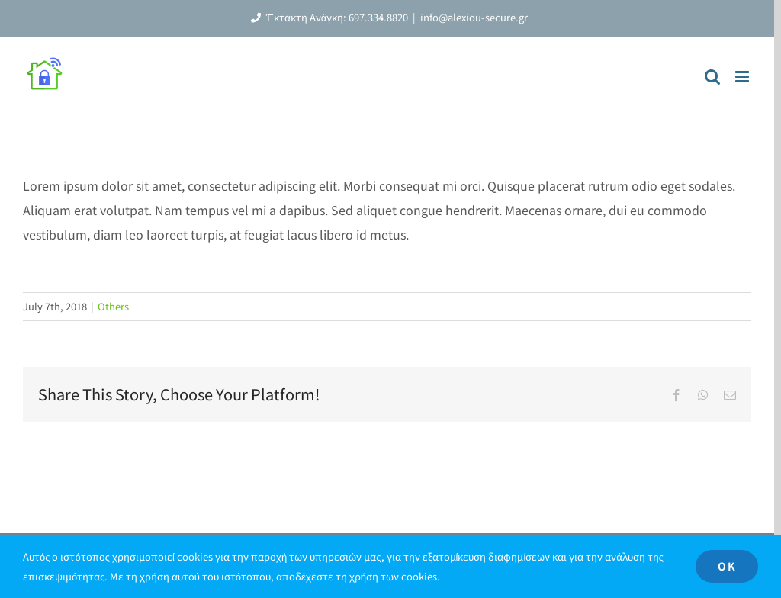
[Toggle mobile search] (712, 77)
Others (113, 306)
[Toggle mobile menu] (743, 77)
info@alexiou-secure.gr (474, 17)
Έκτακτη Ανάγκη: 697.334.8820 (327, 17)
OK (727, 566)
